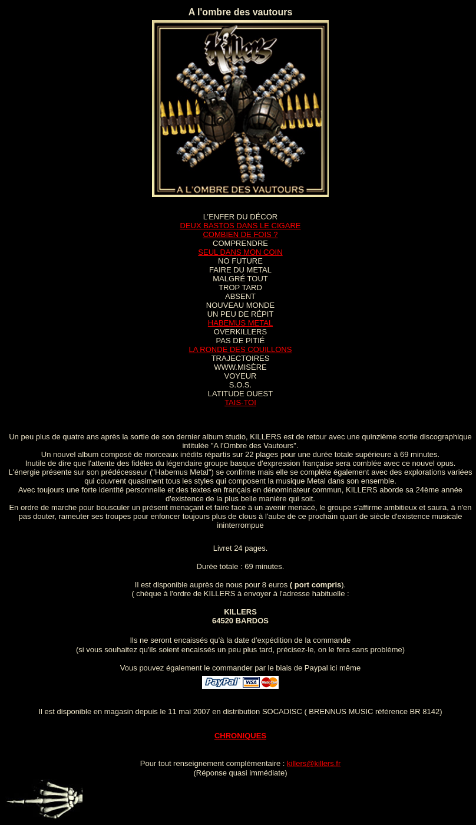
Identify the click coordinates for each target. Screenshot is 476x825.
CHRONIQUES (240, 735)
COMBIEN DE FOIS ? (240, 234)
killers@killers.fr (314, 763)
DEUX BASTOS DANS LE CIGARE (240, 225)
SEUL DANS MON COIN (240, 252)
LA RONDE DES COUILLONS (240, 349)
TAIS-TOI (240, 402)
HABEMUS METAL (240, 322)
